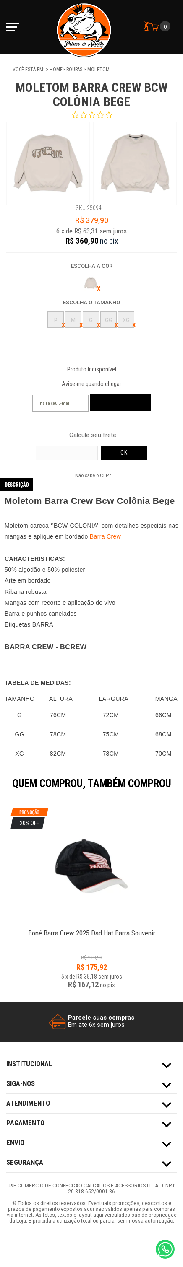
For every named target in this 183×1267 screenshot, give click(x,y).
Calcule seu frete (92, 435)
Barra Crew (105, 536)
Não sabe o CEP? (93, 475)
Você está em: (29, 70)
